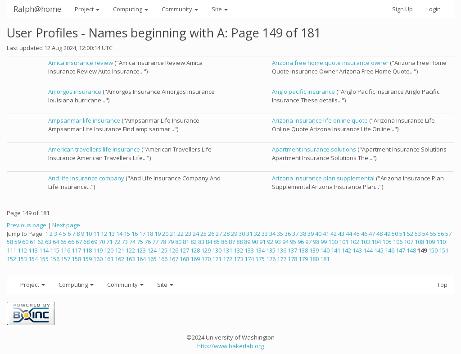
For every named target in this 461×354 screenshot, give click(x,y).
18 (150, 234)
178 (292, 259)
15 (127, 234)
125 (162, 250)
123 (141, 250)
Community (180, 9)
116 (65, 250)
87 (232, 242)
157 (65, 259)
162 (119, 259)
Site (220, 9)
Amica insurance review (80, 63)
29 (234, 234)
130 (216, 250)
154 (33, 259)
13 (111, 234)
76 (148, 242)
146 (389, 250)
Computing (130, 9)
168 (184, 259)
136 (281, 250)
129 (206, 250)
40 (318, 234)
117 (76, 250)
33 (265, 234)
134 (260, 250)
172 (227, 259)
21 (173, 234)
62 (40, 242)
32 (257, 234)
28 (226, 234)
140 (325, 250)
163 (130, 259)
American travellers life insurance (94, 149)
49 (387, 234)
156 (54, 259)
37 (295, 234)
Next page (66, 225)
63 (48, 242)
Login (433, 9)
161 (108, 259)
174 (249, 259)
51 (402, 234)
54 (425, 234)
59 (17, 242)
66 (71, 242)
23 (188, 234)
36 (288, 234)
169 (195, 259)
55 (433, 234)
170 (206, 259)
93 (278, 242)
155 (44, 259)
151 (443, 250)
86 (224, 242)
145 (379, 250)
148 (411, 250)
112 (22, 250)
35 (280, 234)
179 (303, 259)
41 (326, 234)
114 (44, 250)
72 (117, 242)
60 (25, 242)
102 (354, 242)
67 (79, 242)
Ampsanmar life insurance (84, 120)
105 (387, 242)
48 (379, 234)
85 (216, 242)
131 (227, 250)
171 (216, 259)
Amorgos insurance (74, 91)
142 (346, 250)
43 (341, 234)
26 (211, 234)
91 (262, 242)
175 (260, 259)
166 (162, 259)
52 (410, 234)
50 (395, 234)
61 (33, 242)
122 (130, 250)
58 (10, 242)
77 (155, 242)
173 (238, 259)
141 (335, 250)
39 (310, 234)
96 (301, 242)
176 (271, 259)
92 (270, 242)
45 (356, 234)
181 (325, 259)
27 (219, 234)
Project (87, 9)
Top (442, 284)
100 (333, 242)
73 (125, 242)
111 (11, 250)
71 (109, 242)
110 (441, 242)
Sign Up (402, 9)
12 (104, 234)
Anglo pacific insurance (303, 91)
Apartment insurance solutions (314, 149)
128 (195, 250)
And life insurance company (86, 178)
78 (163, 242)
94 (285, 242)
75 (140, 242)
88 (239, 242)
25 (203, 234)
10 (89, 234)
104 (376, 242)
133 (249, 250)
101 (343, 242)
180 (314, 259)
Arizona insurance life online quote (320, 120)
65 (63, 242)
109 (430, 242)
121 (119, 250)
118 (87, 250)
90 (255, 242)
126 (173, 250)
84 (209, 242)
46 (364, 234)
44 (349, 234)
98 (316, 242)
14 (119, 234)
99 (324, 242)
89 (247, 242)
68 (86, 242)
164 (141, 259)
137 (292, 250)
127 (184, 250)
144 (368, 250)
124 (152, 250)
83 (201, 242)
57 (448, 234)
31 (249, 234)
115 (54, 250)
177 (281, 259)
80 (178, 242)
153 (22, 259)
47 (372, 234)
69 (94, 242)
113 (33, 250)
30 (242, 234)
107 (408, 242)
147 (400, 250)
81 (186, 242)
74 (132, 242)
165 (152, 259)
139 (314, 250)
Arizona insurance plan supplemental (323, 178)
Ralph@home (37, 9)
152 (11, 259)
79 (170, 242)
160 (98, 259)
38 (303, 234)
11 (96, 234)
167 (173, 259)
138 (303, 250)
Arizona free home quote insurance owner (330, 63)
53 (418, 234)
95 (293, 242)
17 (142, 234)
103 (365, 242)
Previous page (26, 225)
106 (397, 242)
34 (272, 234)
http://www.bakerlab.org (230, 346)
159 (87, 259)
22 (180, 234)
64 (56, 242)
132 (238, 250)
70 (102, 242)
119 (98, 250)
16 (134, 234)
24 (196, 234)
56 (441, 234)
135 (271, 250)
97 (308, 242)
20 (165, 234)
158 (76, 259)
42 (333, 234)
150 (433, 250)
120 (108, 250)
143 (357, 250)
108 (419, 242)
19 (157, 234)
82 (193, 242)
